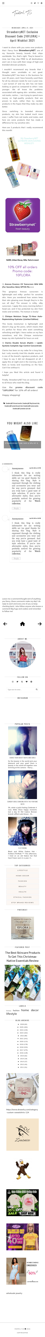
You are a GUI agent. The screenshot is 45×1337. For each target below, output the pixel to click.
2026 (22, 1024)
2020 (22, 1041)
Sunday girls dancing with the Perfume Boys (22, 802)
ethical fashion (23, 897)
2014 (22, 1058)
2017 (22, 1050)
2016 (22, 1053)
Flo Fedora (22, 848)
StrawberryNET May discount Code (30, 403)
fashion (22, 881)
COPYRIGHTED (22, 1332)
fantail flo (19, 1329)
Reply (16, 508)
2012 (22, 1064)
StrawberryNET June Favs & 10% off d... (22, 443)
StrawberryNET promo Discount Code (14, 406)
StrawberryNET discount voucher (14, 403)
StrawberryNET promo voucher (30, 406)
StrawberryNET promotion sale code (21, 409)
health (22, 892)
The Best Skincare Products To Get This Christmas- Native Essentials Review (22, 956)
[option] (22, 437)
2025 (22, 1027)
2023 (22, 1033)
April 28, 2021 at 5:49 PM (35, 468)
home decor (22, 876)
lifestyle (22, 870)
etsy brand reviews (22, 902)
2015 (22, 1056)
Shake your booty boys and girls (22, 757)
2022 (22, 1036)
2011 (22, 1067)
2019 (22, 1044)
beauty (23, 886)
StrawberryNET (27, 50)
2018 (22, 1047)
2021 (22, 1038)
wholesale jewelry (14, 1293)
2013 (22, 1061)
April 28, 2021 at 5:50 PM (35, 518)
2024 (22, 1030)
